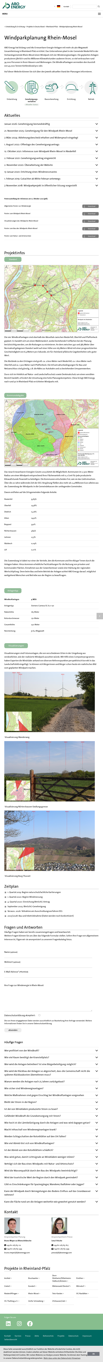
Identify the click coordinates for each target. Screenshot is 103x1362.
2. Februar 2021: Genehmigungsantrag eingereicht (30, 158)
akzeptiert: (19, 1015)
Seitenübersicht (10, 1339)
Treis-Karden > (58, 1293)
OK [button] (93, 1354)
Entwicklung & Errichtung (15, 26)
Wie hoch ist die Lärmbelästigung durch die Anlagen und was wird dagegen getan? (47, 1122)
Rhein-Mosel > (34, 1293)
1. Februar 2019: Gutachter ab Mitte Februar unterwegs (32, 178)
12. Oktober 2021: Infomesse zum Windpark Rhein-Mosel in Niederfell (40, 151)
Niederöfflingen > (11, 1293)
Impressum (87, 1336)
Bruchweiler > (34, 1278)
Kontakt (66, 6)
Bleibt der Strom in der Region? (20, 1102)
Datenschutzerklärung (14, 1015)
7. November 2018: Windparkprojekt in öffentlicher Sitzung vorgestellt (40, 185)
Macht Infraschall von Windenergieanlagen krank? (30, 1129)
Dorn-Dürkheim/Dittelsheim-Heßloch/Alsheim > (61, 1278)
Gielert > (7, 1286)
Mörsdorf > (81, 1286)
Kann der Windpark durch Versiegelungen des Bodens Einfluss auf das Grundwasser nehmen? (47, 1193)
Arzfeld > (8, 1278)
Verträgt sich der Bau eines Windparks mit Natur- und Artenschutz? (39, 1163)
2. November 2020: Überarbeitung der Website (28, 165)
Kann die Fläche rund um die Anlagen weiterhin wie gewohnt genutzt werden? (45, 1201)
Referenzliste (48, 1336)
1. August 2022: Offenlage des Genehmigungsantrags (31, 144)
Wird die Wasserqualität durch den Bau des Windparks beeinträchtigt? (40, 1170)
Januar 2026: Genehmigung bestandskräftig (27, 124)
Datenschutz (73, 1336)
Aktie (37, 1336)
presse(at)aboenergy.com (62, 1252)
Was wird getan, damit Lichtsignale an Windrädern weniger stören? (39, 1157)
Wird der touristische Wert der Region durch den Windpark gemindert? (41, 1177)
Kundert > (32, 1286)
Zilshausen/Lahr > (59, 1301)
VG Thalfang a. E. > (11, 1301)
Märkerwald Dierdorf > (61, 1286)
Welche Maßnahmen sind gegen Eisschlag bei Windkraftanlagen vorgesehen (44, 1095)
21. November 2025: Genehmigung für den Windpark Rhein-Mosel (38, 130)
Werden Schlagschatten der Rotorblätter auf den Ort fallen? (35, 1136)
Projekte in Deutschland (36, 26)
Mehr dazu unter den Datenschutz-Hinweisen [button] (62, 1358)
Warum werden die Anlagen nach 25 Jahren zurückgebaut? (34, 1081)
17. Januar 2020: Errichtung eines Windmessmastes (30, 171)
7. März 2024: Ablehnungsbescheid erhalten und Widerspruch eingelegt (41, 137)
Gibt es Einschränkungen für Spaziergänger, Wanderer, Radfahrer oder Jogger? (44, 1184)
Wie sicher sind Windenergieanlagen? (23, 1088)
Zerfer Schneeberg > (36, 1301)
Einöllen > (80, 1278)
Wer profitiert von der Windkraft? (21, 1050)
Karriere (18, 1336)
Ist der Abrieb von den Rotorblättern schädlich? (28, 1150)
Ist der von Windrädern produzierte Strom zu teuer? (31, 1109)
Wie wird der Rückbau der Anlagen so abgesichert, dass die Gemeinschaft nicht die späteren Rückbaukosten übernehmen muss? (47, 1072)
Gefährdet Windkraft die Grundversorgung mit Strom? (32, 1115)
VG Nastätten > (82, 1293)
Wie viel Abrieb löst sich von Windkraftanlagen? (29, 1143)
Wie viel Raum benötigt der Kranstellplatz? (26, 1057)
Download (91, 206)
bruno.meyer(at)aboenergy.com (17, 1252)
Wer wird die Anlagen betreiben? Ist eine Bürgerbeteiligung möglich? (40, 1064)
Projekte (61, 1336)
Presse (27, 1336)
